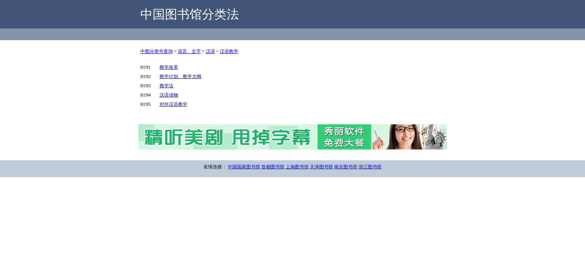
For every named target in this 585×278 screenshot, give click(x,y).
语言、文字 (189, 51)
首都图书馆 (272, 167)
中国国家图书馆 (244, 167)
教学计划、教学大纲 (180, 76)
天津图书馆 (321, 167)
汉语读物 (169, 95)
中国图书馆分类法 (189, 14)
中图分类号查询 (156, 51)
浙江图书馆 (370, 167)
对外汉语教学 (173, 104)
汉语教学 (229, 51)
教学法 (166, 85)
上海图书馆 (297, 167)
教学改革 (169, 67)
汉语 (210, 51)
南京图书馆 (345, 167)
